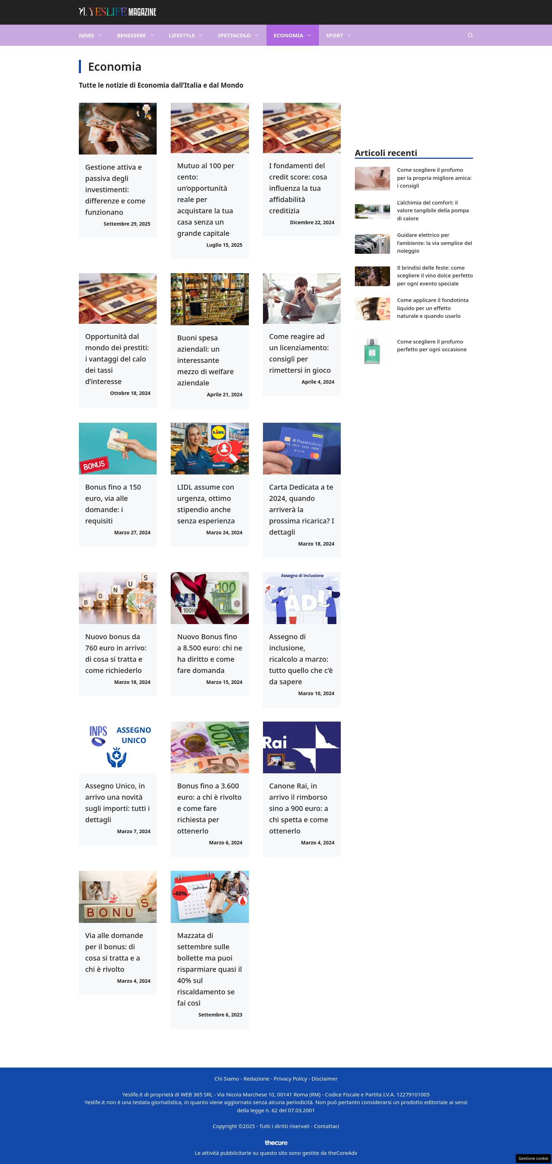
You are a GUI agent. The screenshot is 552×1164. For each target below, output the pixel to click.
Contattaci (326, 1126)
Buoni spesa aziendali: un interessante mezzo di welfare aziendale (205, 360)
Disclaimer (325, 1078)
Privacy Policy (290, 1078)
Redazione (256, 1078)
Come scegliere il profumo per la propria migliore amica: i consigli (434, 177)
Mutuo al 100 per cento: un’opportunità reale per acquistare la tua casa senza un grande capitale (205, 199)
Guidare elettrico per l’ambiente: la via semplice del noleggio (434, 242)
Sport (342, 35)
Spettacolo (242, 35)
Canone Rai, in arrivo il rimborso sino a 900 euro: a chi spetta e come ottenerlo (298, 808)
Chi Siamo (226, 1078)
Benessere (139, 35)
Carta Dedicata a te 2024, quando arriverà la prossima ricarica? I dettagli (301, 509)
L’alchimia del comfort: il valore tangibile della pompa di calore (433, 210)
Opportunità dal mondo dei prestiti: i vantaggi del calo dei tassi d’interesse (117, 359)
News (94, 35)
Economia (296, 35)
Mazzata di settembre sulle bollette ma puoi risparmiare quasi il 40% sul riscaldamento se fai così (209, 969)
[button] (470, 35)
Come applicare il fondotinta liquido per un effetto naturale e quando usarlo (433, 307)
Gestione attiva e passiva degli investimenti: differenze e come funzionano (115, 189)
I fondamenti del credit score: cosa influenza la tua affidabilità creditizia (298, 188)
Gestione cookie (533, 1158)
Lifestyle (190, 35)
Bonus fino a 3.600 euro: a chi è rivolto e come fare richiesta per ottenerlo (209, 808)
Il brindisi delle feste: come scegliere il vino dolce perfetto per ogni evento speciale (435, 275)
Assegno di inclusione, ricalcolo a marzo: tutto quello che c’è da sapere (301, 659)
